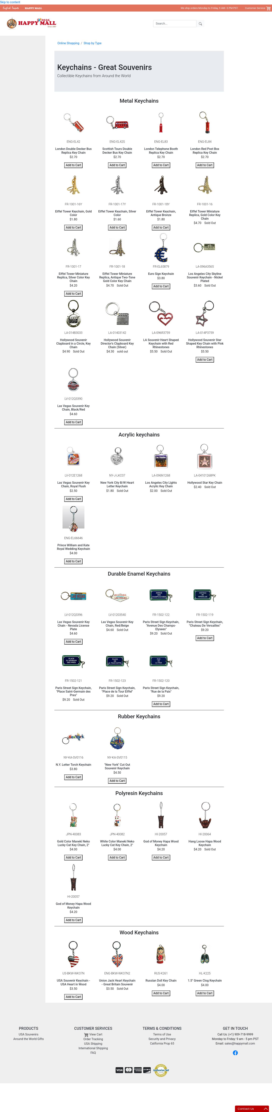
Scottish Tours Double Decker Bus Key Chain (117, 150)
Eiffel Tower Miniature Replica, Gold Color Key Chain (204, 215)
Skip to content (10, 2)
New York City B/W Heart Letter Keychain (117, 484)
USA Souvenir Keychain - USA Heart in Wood (73, 982)
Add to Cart (73, 165)
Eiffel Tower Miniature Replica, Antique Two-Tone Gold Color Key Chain (117, 277)
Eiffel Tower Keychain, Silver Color (117, 213)
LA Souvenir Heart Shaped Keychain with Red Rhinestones (161, 343)
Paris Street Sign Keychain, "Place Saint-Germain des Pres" (73, 691)
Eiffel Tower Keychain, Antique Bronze (161, 213)
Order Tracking (93, 1039)
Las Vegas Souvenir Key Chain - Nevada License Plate (73, 625)
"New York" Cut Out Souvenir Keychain (117, 766)
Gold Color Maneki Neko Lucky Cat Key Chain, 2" (73, 843)
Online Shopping (68, 43)
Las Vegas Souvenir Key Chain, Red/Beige (117, 623)
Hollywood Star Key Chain (204, 482)
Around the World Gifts (122, 23)
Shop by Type (93, 43)
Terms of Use (162, 1034)
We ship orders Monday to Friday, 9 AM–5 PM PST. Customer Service (223, 7)
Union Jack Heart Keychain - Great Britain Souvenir (117, 982)
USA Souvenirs (94, 23)
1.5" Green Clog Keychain (205, 980)
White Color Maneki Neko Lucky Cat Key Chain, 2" (117, 843)
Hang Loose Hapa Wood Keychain (205, 843)
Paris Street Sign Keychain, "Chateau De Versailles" (205, 623)
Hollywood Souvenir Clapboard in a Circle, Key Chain (73, 343)
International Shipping (93, 1048)
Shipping (146, 23)
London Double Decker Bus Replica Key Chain (73, 150)
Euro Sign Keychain (161, 274)
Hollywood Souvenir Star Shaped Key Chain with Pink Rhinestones (205, 343)
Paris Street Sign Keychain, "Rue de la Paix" (161, 689)
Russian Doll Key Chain (160, 980)
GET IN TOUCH (235, 1028)
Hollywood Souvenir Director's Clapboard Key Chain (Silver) (117, 343)
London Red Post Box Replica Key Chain (204, 150)
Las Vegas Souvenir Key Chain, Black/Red (73, 407)
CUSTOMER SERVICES (93, 1028)
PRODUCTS (28, 1028)
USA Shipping (93, 1043)
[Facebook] (235, 1052)
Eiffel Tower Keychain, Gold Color (73, 213)
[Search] (174, 23)
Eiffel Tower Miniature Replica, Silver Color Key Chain (73, 277)
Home (77, 23)
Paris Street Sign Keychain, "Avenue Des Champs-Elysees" (161, 625)
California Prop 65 (162, 1043)
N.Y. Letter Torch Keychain (73, 764)
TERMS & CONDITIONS (162, 1028)
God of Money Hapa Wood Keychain (161, 843)
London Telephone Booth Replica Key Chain (161, 150)
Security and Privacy (161, 1039)
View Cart (93, 1034)
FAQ (93, 1053)
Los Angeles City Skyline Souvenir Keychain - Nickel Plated (205, 277)
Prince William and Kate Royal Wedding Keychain (73, 547)
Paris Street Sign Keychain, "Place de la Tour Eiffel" (117, 689)
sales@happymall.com (240, 1043)
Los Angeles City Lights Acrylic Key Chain (161, 484)
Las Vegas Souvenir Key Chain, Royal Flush (73, 484)
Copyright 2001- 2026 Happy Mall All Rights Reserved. (233, 1089)
